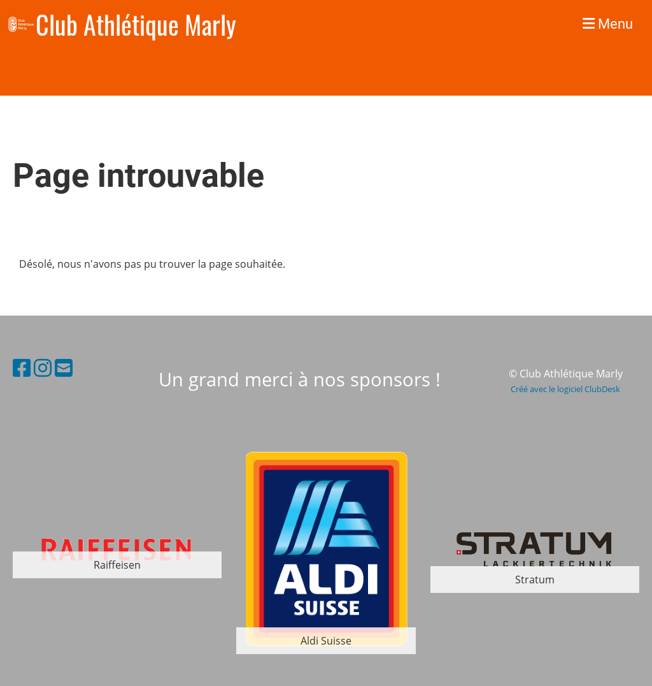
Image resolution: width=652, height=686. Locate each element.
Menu (608, 24)
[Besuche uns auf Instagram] (43, 367)
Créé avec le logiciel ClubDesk (565, 389)
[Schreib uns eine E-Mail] (64, 367)
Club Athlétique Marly (136, 24)
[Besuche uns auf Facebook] (22, 367)
